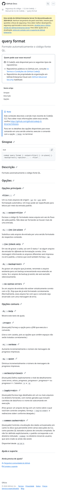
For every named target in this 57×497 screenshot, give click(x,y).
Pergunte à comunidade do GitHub (16, 463)
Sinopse (8, 142)
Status (38, 486)
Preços (44, 486)
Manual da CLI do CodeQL (15, 11)
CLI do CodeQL (29, 8)
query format (32, 11)
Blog (22, 488)
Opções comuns (12, 304)
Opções (8, 180)
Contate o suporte (10, 466)
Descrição (9, 167)
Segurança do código (13, 8)
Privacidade (30, 486)
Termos (21, 486)
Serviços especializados (10, 488)
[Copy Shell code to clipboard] (51, 150)
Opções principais (13, 188)
